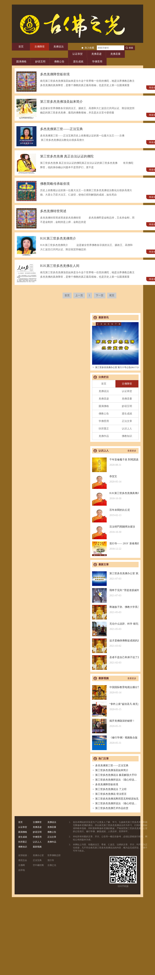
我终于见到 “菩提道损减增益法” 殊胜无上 (115, 593)
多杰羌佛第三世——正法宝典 (110, 765)
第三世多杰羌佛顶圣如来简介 (110, 770)
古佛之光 (51, 865)
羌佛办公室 (38, 855)
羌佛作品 (104, 436)
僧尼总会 (22, 860)
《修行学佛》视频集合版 (115, 740)
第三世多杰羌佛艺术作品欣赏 (110, 808)
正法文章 (127, 421)
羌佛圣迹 (96, 54)
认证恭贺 (77, 54)
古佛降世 (39, 46)
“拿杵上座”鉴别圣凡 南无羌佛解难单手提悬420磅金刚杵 (115, 707)
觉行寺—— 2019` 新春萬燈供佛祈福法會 (115, 546)
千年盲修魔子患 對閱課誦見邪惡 (115, 462)
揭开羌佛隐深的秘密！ (115, 723)
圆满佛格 (21, 61)
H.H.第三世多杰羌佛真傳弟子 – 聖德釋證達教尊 (115, 496)
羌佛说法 (58, 46)
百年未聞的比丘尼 (115, 513)
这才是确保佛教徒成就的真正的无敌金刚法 (115, 643)
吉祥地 (21, 870)
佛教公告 (59, 61)
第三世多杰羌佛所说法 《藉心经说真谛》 (117, 779)
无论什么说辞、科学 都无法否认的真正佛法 (115, 626)
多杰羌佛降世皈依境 (105, 784)
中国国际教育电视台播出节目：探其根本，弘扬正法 (115, 690)
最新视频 (37, 846)
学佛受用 (97, 61)
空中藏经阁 (38, 865)
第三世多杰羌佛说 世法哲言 (109, 794)
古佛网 (21, 865)
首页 (21, 46)
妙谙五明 (40, 61)
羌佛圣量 (115, 54)
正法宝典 (37, 860)
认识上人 (127, 428)
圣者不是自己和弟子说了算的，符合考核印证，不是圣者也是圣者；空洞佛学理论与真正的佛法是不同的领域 (115, 660)
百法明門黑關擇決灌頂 (115, 529)
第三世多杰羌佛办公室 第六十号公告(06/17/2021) (117, 367)
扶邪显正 (104, 428)
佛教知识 (127, 436)
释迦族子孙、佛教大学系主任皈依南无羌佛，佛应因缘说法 (115, 610)
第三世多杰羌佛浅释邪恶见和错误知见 (115, 798)
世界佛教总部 (54, 855)
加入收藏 (89, 47)
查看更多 (131, 450)
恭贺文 (115, 479)
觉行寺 (50, 860)
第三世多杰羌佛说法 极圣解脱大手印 (114, 775)
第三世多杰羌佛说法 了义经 (109, 789)
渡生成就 (78, 61)
